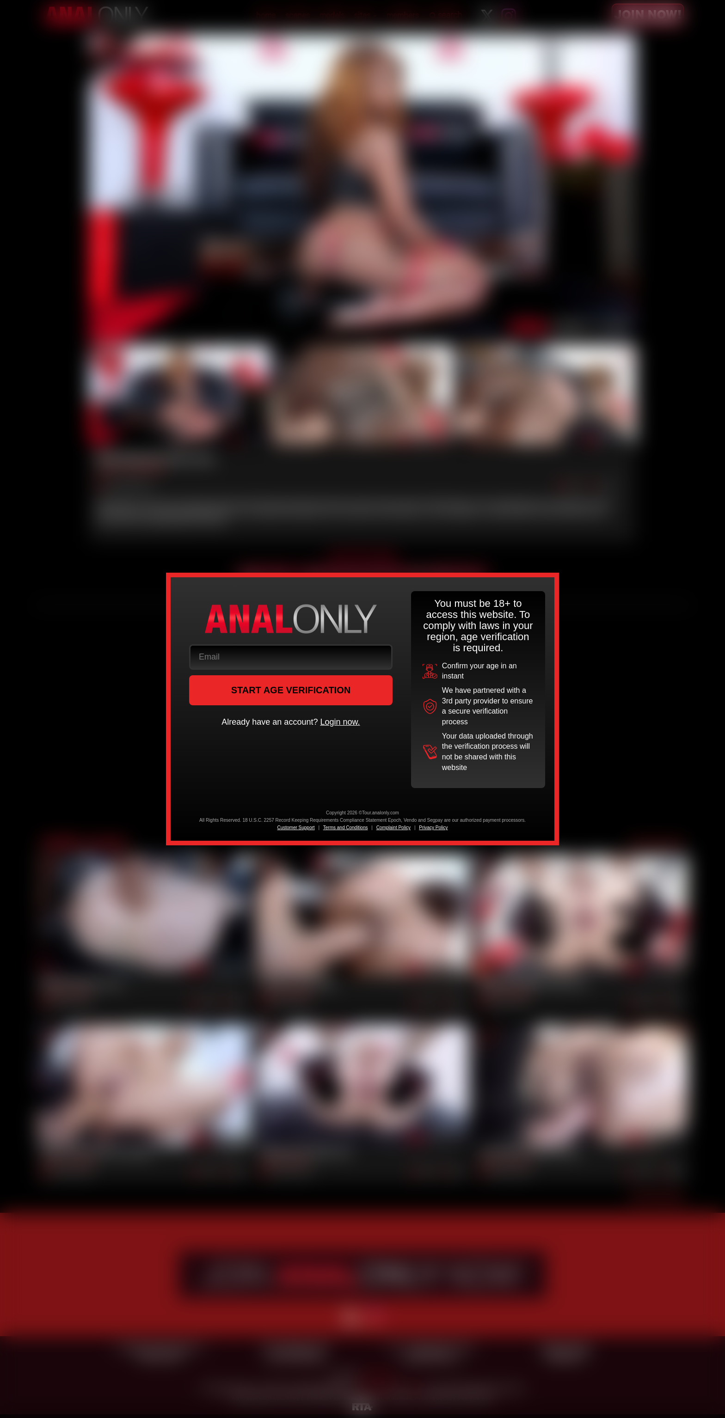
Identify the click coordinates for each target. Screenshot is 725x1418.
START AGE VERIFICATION (291, 690)
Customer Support (295, 827)
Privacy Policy (433, 827)
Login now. (340, 722)
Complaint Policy (393, 827)
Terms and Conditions (345, 827)
